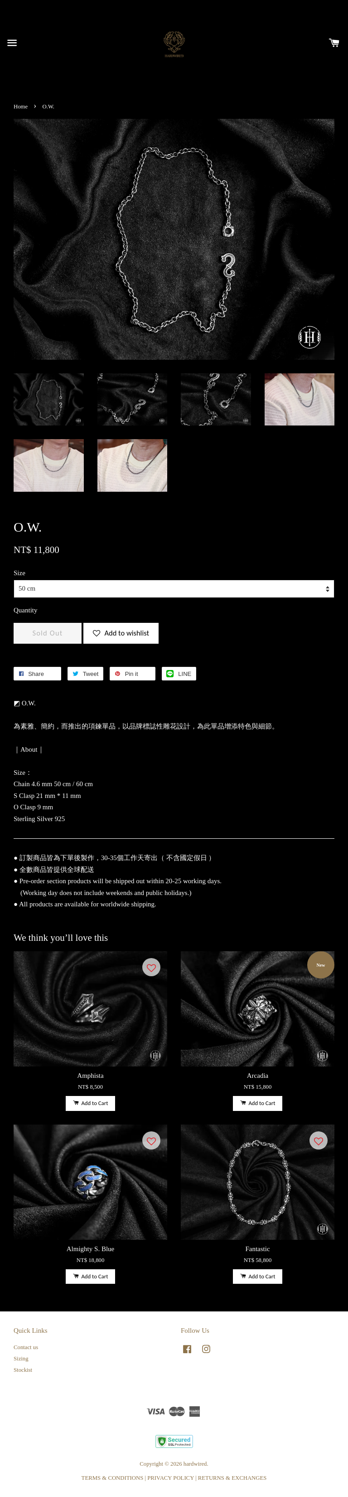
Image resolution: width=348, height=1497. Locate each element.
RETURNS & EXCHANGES (232, 1478)
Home (21, 106)
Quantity (26, 610)
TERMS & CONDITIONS (113, 1478)
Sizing (21, 1358)
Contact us (26, 1347)
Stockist (23, 1370)
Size (19, 573)
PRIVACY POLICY (170, 1478)
